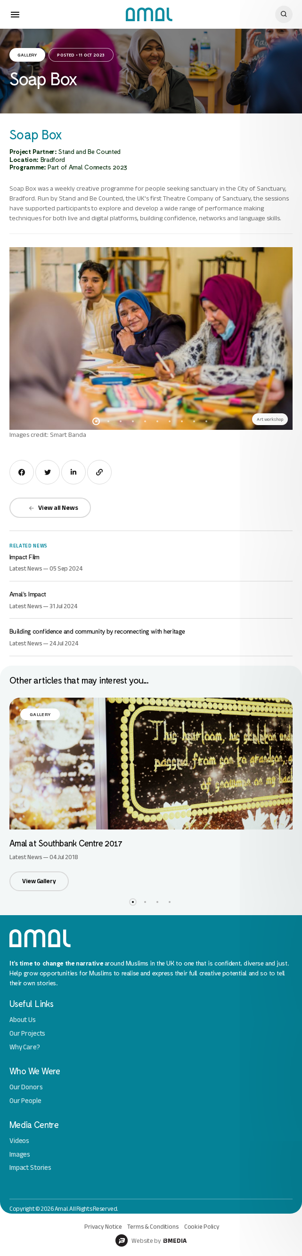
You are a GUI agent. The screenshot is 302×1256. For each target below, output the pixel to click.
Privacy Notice (103, 1226)
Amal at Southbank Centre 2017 (65, 842)
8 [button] (182, 421)
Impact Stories (30, 1167)
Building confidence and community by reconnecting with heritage (97, 631)
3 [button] (120, 421)
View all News (53, 507)
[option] (151, 338)
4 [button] (133, 421)
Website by (150, 1240)
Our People (25, 1101)
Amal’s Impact (27, 594)
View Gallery (39, 881)
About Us (22, 1020)
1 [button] (96, 421)
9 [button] (194, 421)
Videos (19, 1141)
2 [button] (108, 421)
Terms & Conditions (153, 1226)
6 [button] (157, 421)
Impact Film (24, 557)
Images (19, 1154)
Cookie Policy (202, 1226)
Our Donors (26, 1087)
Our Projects (27, 1033)
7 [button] (169, 421)
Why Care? (24, 1047)
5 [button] (145, 421)
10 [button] (206, 421)
